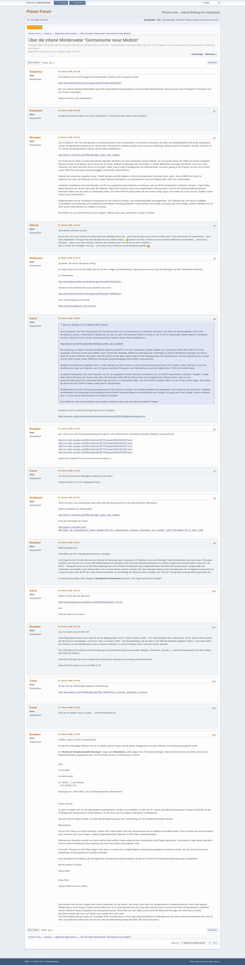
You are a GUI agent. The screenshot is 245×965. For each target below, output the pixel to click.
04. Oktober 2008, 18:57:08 (69, 72)
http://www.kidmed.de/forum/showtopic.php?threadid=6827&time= (90, 83)
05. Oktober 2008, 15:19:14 (69, 258)
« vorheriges (196, 54)
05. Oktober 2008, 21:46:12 (69, 498)
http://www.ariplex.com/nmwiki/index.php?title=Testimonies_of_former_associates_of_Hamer (103, 692)
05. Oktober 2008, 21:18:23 (69, 429)
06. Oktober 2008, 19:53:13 (69, 591)
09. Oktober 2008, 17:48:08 (69, 734)
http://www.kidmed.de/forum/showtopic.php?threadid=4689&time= (90, 294)
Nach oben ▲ (215, 962)
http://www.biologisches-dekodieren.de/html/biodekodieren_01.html (90, 602)
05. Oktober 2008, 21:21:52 (69, 471)
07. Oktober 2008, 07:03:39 (69, 681)
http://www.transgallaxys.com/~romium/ (77, 306)
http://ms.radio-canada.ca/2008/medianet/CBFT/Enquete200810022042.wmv (95, 449)
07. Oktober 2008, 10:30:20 (69, 707)
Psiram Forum (39, 11)
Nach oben (33, 930)
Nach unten (34, 63)
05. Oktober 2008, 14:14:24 (69, 225)
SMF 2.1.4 (29, 962)
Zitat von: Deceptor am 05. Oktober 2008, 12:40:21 (85, 325)
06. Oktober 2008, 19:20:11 (69, 542)
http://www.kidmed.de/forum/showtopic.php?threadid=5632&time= (90, 281)
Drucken (212, 63)
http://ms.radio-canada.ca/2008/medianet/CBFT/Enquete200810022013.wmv (95, 443)
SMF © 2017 (39, 962)
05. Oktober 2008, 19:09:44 (69, 318)
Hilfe (191, 962)
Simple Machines (52, 962)
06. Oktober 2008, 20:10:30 (69, 627)
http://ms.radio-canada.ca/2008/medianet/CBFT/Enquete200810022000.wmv (95, 440)
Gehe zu (174, 943)
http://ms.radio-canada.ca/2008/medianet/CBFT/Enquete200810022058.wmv (95, 452)
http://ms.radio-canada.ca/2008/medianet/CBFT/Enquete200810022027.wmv (95, 446)
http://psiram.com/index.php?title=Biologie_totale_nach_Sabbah (89, 155)
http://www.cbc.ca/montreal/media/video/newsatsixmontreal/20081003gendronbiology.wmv (101, 416)
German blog (168, 20)
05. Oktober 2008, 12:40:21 (69, 137)
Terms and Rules (201, 962)
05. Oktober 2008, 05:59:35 (69, 111)
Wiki (159, 20)
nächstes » (211, 54)
